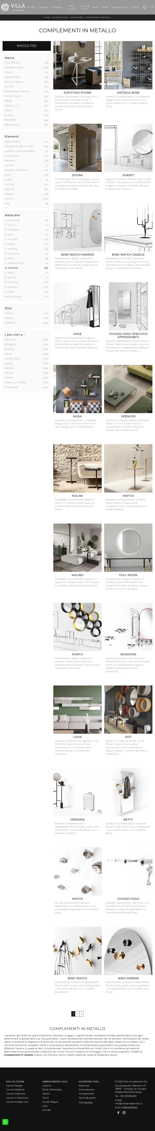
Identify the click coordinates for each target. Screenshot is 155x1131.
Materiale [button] (12, 215)
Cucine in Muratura (17, 1097)
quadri (10, 179)
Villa (71, 7)
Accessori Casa (60, 17)
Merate (10, 368)
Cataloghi (57, 7)
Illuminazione (86, 1089)
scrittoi (11, 184)
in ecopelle (13, 229)
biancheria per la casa (20, 146)
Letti (45, 1106)
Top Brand (86, 1102)
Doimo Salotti (15, 81)
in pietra (11, 277)
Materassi (84, 1085)
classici (11, 313)
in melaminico (15, 263)
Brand (105, 7)
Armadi (46, 1110)
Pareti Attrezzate (52, 1089)
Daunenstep (14, 77)
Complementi (77, 17)
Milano (10, 373)
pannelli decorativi (18, 170)
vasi (8, 203)
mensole (11, 160)
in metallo (13, 267)
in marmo (12, 248)
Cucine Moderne (15, 1089)
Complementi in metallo (98, 17)
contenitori (13, 155)
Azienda (30, 7)
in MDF (10, 258)
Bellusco (11, 339)
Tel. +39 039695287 (126, 1096)
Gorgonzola (13, 358)
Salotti (46, 1093)
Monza (10, 377)
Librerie (46, 1085)
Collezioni (43, 7)
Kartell (10, 86)
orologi (11, 165)
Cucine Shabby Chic (17, 1102)
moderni (11, 322)
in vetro (11, 291)
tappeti (10, 194)
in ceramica (13, 220)
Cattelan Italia (15, 67)
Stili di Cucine (15, 1081)
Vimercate (12, 387)
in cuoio (11, 225)
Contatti (134, 7)
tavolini (11, 198)
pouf (9, 174)
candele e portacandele (21, 151)
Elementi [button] (12, 136)
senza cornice (15, 296)
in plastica (13, 282)
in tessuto (12, 287)
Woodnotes (13, 124)
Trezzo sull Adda (16, 382)
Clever (10, 72)
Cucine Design (14, 1085)
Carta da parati (87, 1097)
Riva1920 (11, 120)
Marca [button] (10, 57)
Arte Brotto (13, 62)
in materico (13, 253)
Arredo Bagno (50, 1102)
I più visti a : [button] (15, 334)
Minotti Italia (14, 96)
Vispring (85, 7)
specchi (11, 189)
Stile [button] (8, 308)
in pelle (11, 272)
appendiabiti (14, 141)
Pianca (10, 115)
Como (10, 353)
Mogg (10, 100)
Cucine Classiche (15, 1093)
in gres (10, 234)
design (10, 318)
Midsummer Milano (18, 91)
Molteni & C (13, 105)
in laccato (12, 239)
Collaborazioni (119, 7)
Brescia (11, 349)
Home (47, 17)
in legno (11, 244)
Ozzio (9, 110)
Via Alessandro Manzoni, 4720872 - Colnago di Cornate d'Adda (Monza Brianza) (130, 1089)
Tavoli (45, 1097)
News (96, 7)
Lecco (10, 363)
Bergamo (12, 344)
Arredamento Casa (55, 1081)
